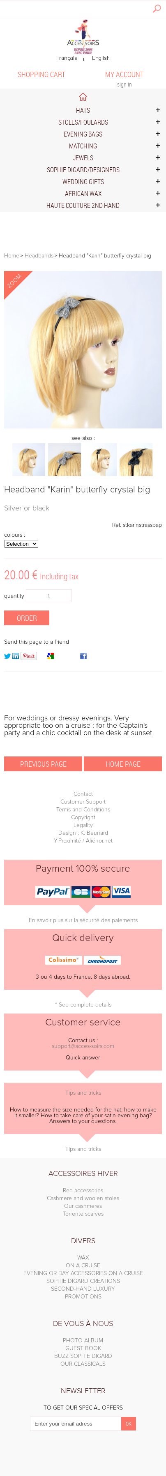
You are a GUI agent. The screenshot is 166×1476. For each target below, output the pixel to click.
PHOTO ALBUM (83, 1341)
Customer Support (83, 802)
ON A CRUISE (83, 1266)
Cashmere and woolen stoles (83, 1198)
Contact (83, 794)
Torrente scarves (83, 1214)
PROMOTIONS (83, 1297)
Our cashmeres (83, 1206)
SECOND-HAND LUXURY (83, 1289)
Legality (83, 825)
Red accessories (83, 1191)
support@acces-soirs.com (83, 1046)
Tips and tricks (83, 1093)
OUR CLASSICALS (83, 1364)
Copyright (83, 817)
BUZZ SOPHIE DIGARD (83, 1356)
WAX (83, 1258)
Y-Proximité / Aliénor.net (83, 841)
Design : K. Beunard (83, 833)
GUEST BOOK (83, 1348)
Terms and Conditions (83, 810)
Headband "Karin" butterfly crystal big (77, 489)
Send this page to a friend (36, 642)
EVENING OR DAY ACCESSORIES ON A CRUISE (83, 1273)
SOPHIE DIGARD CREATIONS (83, 1281)
